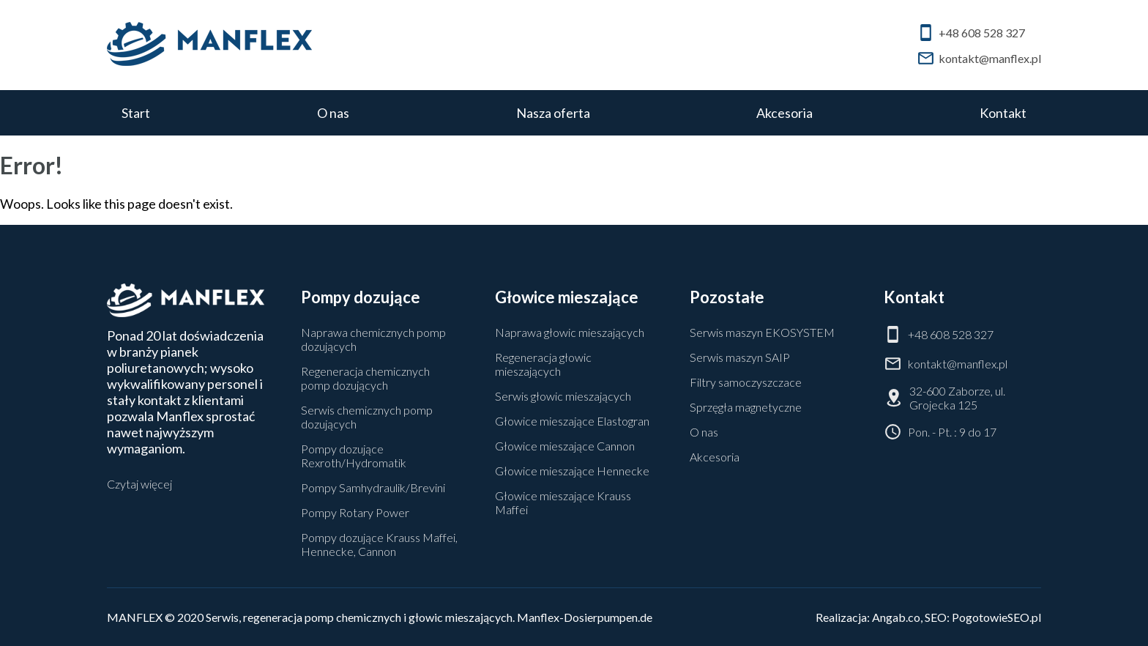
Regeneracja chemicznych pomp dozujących (365, 378)
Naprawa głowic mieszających (569, 332)
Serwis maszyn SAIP (740, 357)
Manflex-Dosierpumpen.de (584, 617)
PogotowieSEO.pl (996, 617)
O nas (333, 113)
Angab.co (896, 617)
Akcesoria (784, 113)
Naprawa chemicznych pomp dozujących (373, 339)
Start (136, 113)
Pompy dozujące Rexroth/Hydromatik (353, 455)
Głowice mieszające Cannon (565, 446)
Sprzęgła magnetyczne (746, 407)
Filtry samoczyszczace (746, 382)
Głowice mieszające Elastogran (572, 421)
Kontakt (1003, 113)
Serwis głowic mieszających (563, 396)
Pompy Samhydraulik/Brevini (373, 487)
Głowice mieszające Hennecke (572, 471)
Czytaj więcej (139, 484)
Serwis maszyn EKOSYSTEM (762, 332)
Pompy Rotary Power (355, 512)
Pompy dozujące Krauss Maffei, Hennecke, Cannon (379, 544)
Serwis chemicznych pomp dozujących (367, 417)
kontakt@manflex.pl (979, 58)
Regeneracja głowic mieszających (543, 364)
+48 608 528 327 (971, 32)
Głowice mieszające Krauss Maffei (563, 502)
